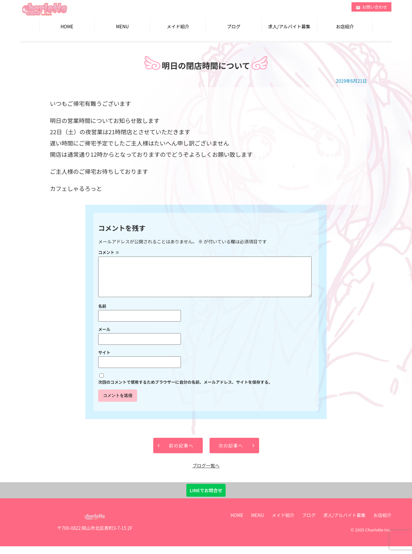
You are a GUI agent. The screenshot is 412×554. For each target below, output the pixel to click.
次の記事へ (231, 453)
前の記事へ (181, 453)
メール (104, 337)
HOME (67, 26)
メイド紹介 (178, 26)
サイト (104, 360)
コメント (108, 252)
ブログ (233, 26)
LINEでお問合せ (206, 498)
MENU (122, 26)
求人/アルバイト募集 (289, 26)
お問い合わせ (371, 7)
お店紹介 (345, 26)
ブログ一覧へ (206, 473)
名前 (102, 314)
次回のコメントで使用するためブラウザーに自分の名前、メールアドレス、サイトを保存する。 (185, 390)
